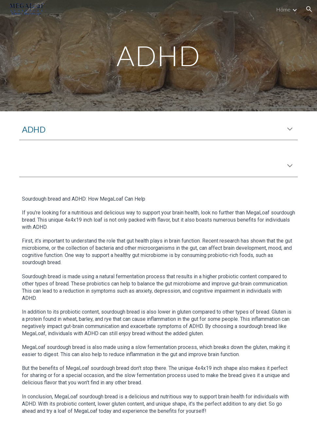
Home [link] (283, 9)
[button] (309, 9)
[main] (158, 55)
